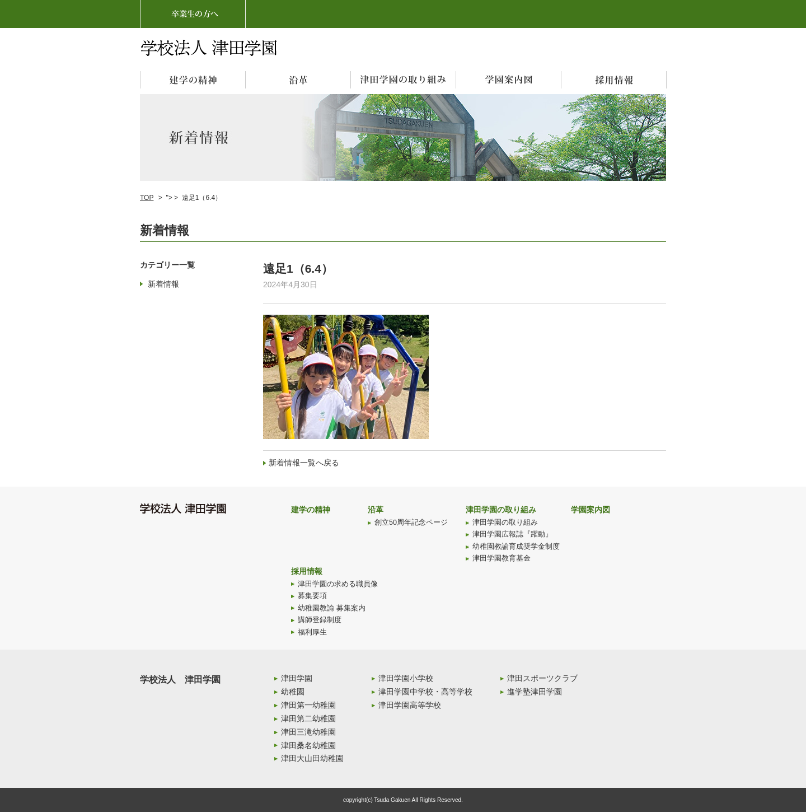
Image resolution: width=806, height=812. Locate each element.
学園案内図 (590, 509)
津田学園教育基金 (501, 558)
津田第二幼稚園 (308, 718)
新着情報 (163, 283)
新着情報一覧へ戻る (304, 462)
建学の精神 (310, 509)
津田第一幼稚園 (308, 705)
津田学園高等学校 (409, 705)
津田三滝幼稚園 (308, 731)
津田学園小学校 (405, 678)
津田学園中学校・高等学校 (425, 691)
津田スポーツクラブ (542, 678)
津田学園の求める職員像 (338, 584)
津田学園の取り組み (501, 509)
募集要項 (312, 596)
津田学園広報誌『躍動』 (512, 534)
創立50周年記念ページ (411, 522)
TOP (146, 198)
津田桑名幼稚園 (308, 745)
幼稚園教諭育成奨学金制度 (516, 546)
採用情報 (306, 571)
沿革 (375, 509)
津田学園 (296, 678)
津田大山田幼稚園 (312, 758)
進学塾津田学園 (534, 691)
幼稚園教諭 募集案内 (331, 608)
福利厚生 (312, 632)
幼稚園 (292, 691)
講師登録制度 (319, 620)
